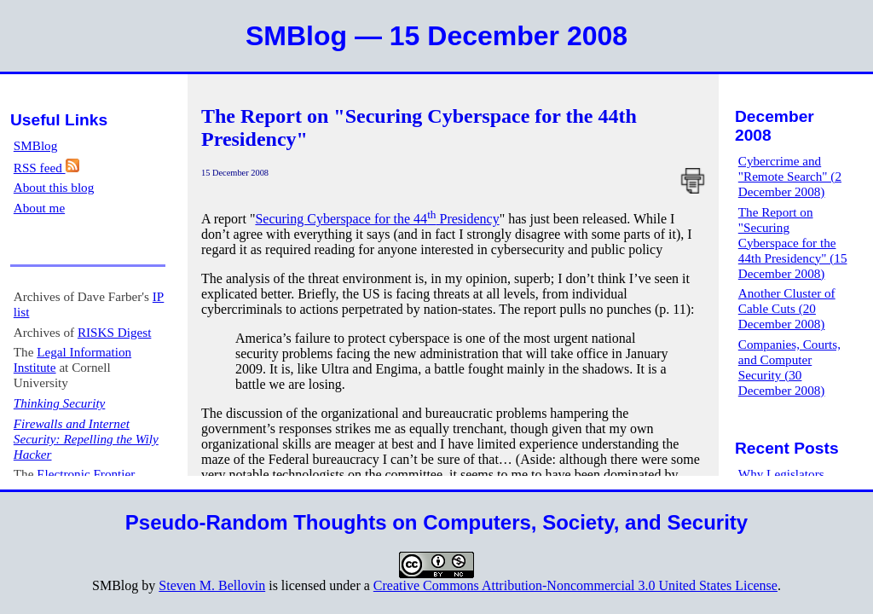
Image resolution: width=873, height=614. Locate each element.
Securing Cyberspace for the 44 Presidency (377, 218)
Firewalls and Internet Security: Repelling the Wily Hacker (86, 438)
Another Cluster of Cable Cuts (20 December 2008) (786, 308)
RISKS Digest (115, 332)
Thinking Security (60, 403)
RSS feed (46, 167)
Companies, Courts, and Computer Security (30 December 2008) (789, 367)
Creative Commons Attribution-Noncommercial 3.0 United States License (575, 585)
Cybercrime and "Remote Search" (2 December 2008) (789, 176)
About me (39, 207)
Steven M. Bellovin (212, 585)
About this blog (54, 187)
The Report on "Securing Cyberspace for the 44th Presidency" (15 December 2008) (792, 243)
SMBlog (36, 145)
